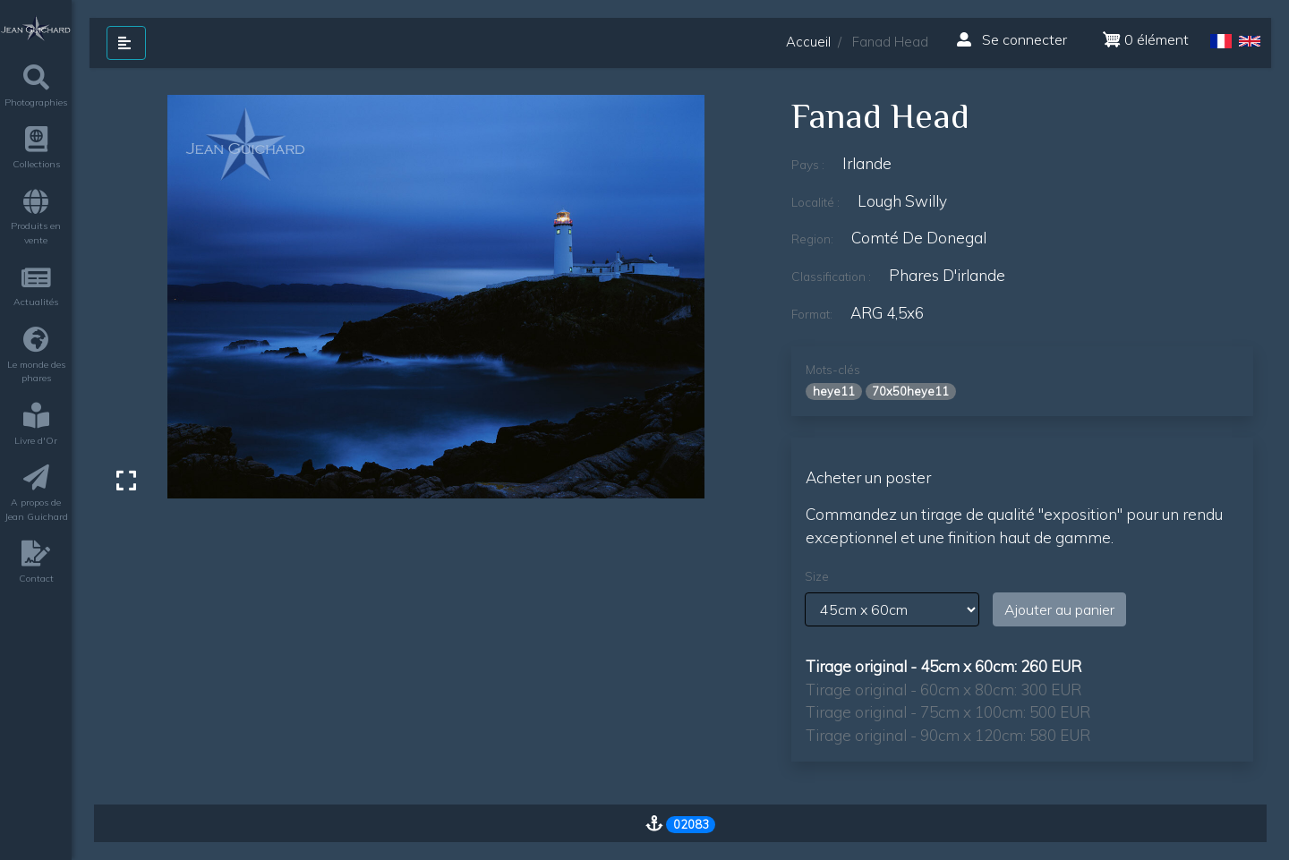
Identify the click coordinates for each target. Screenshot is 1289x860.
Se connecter (1012, 39)
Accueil (808, 41)
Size (817, 576)
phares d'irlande (947, 275)
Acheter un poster (868, 477)
